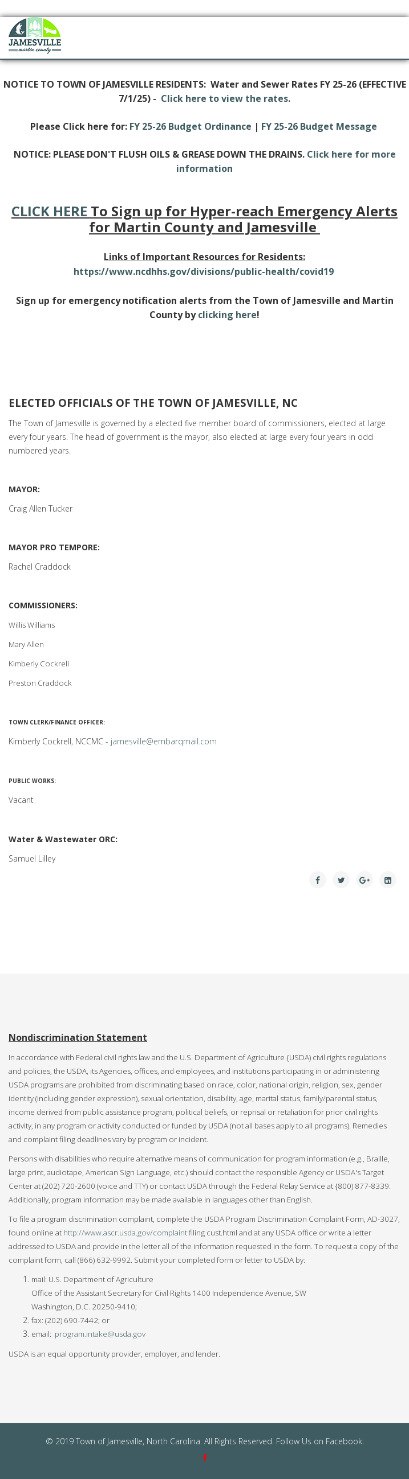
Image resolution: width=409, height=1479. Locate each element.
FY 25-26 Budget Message (319, 126)
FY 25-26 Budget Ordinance (190, 126)
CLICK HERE (49, 210)
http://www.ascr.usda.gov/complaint (125, 1232)
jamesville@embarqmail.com (164, 741)
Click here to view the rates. (225, 98)
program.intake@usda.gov (100, 1334)
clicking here (227, 314)
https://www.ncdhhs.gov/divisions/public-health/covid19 (204, 271)
